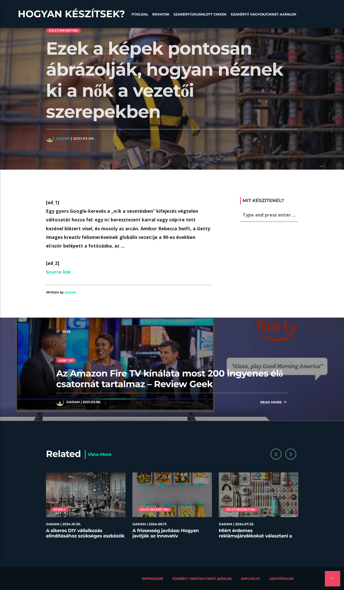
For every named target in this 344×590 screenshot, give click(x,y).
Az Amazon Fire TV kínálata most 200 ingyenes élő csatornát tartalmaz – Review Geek (169, 378)
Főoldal (140, 14)
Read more (273, 402)
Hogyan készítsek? (71, 14)
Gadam (63, 138)
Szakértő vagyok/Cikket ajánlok (263, 14)
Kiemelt (59, 509)
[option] (86, 508)
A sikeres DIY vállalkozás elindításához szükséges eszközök (85, 533)
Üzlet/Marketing (63, 30)
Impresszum (152, 578)
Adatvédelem (281, 578)
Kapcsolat (250, 578)
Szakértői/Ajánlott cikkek (200, 14)
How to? (66, 360)
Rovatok (160, 14)
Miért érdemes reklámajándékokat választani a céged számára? (255, 536)
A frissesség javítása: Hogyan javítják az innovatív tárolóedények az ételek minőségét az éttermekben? (165, 539)
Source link (58, 272)
